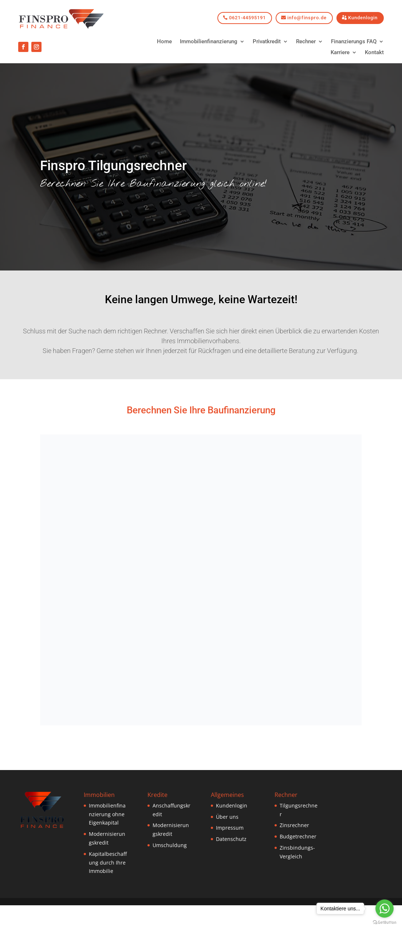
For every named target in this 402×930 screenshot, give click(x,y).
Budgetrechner (298, 836)
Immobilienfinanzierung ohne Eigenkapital (107, 814)
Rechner (306, 42)
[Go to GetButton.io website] (384, 922)
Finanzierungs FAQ (354, 42)
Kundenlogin (363, 17)
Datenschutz (231, 838)
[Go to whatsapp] (384, 908)
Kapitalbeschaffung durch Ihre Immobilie (108, 862)
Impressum (230, 827)
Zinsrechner (294, 825)
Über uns (227, 816)
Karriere (340, 53)
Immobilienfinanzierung (208, 42)
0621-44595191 (247, 17)
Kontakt (374, 53)
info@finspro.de (307, 17)
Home (164, 42)
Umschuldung (170, 845)
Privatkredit (267, 42)
